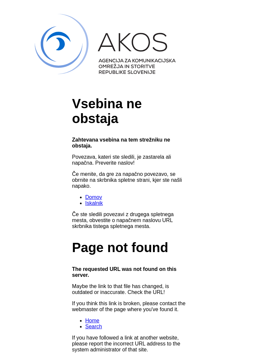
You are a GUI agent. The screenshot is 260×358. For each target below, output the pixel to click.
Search (93, 326)
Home (92, 320)
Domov (93, 197)
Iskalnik (94, 203)
